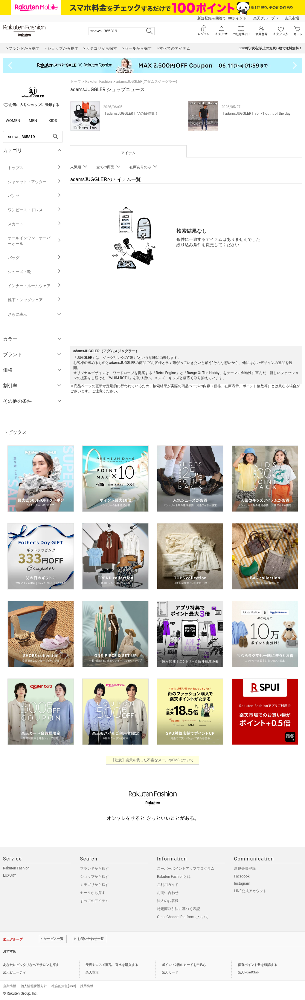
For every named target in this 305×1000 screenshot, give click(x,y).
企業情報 (9, 986)
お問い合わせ (168, 893)
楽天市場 (292, 18)
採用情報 (86, 986)
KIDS (53, 120)
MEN (33, 120)
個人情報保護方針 (34, 986)
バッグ (34, 258)
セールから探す (92, 893)
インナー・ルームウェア (34, 286)
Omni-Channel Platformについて (183, 917)
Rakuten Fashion (98, 81)
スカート (34, 224)
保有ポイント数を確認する (257, 965)
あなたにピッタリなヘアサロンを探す (31, 965)
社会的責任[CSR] (63, 986)
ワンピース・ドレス (34, 210)
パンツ (34, 196)
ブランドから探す (94, 868)
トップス (34, 168)
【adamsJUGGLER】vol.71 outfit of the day (255, 113)
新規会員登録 (245, 868)
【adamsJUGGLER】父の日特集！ (130, 113)
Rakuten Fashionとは (174, 877)
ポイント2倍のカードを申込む (184, 965)
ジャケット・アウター (34, 182)
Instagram (242, 883)
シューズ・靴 (34, 272)
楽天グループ (264, 18)
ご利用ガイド (168, 885)
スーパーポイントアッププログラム (185, 868)
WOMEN (13, 120)
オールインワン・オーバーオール (34, 241)
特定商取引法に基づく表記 (178, 909)
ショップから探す (94, 877)
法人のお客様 (168, 901)
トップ (75, 81)
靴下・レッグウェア (34, 300)
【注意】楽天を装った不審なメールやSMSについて (152, 760)
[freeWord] (33, 137)
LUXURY (9, 875)
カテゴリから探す (94, 885)
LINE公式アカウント (250, 891)
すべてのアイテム (94, 901)
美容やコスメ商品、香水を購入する (112, 965)
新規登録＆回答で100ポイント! (222, 18)
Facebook (242, 876)
